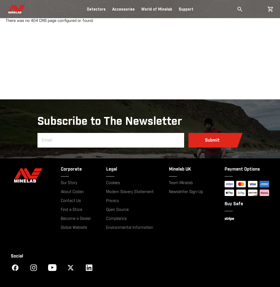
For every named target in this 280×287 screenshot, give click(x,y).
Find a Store (71, 210)
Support (186, 9)
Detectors (96, 9)
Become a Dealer (76, 219)
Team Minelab (181, 183)
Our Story (69, 183)
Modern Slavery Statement (130, 192)
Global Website (74, 228)
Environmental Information (129, 228)
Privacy (112, 201)
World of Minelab (156, 9)
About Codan (72, 192)
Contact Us (71, 201)
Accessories (123, 9)
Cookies (113, 183)
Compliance (116, 219)
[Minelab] (28, 175)
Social (17, 256)
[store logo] (12, 9)
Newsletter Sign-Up (186, 192)
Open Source (117, 210)
